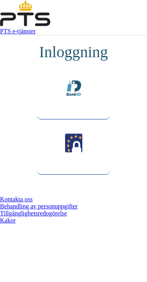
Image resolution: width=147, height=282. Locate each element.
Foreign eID (73, 167)
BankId (73, 112)
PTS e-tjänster (18, 31)
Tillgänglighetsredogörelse (33, 213)
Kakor (8, 220)
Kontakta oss (16, 199)
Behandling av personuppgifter (39, 206)
